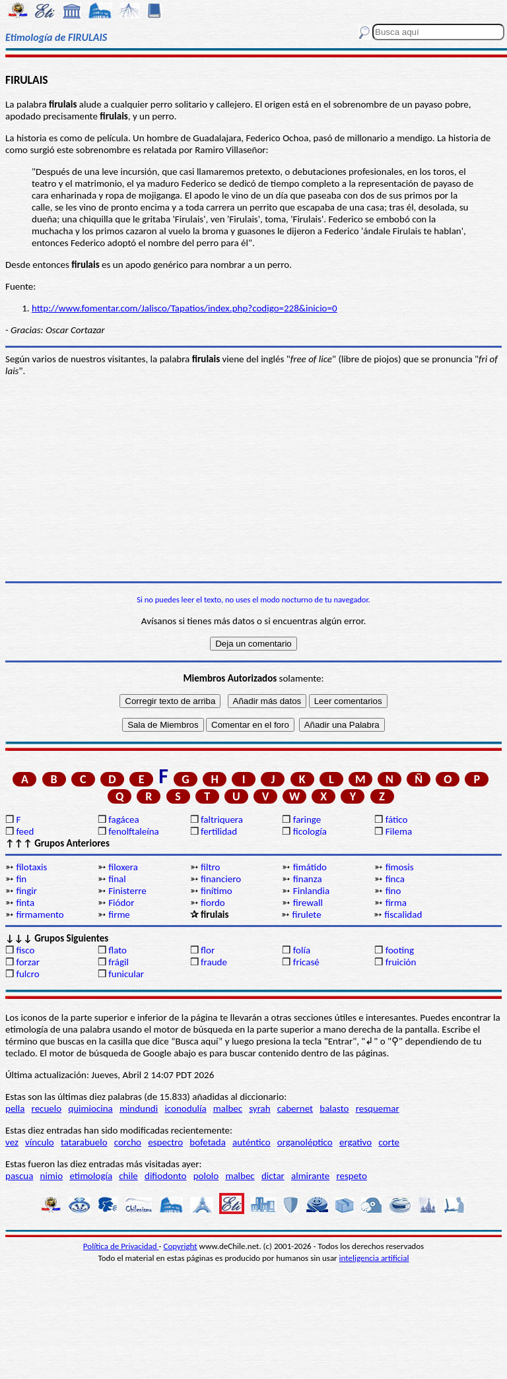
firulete (306, 914)
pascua (19, 1176)
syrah (259, 1108)
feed (25, 831)
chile (128, 1176)
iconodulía (185, 1108)
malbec (227, 1108)
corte (388, 1142)
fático (397, 819)
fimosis (400, 867)
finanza (307, 879)
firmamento (39, 914)
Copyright (180, 1246)
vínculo (39, 1142)
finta (25, 903)
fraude (214, 962)
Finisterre (127, 891)
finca (395, 879)
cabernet (295, 1108)
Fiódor (121, 903)
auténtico (251, 1142)
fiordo (213, 903)
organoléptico (305, 1142)
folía (301, 950)
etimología (90, 1176)
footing (400, 950)
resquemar (377, 1108)
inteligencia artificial (374, 1258)
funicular (126, 974)
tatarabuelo (84, 1142)
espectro (165, 1142)
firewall (308, 903)
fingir (26, 891)
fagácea (123, 819)
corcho (127, 1142)
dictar (273, 1176)
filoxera (123, 867)
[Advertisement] (253, 479)
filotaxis (31, 867)
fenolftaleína (133, 831)
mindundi (138, 1108)
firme (119, 914)
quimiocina (90, 1108)
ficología (310, 831)
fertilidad (219, 831)
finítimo (216, 891)
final (116, 879)
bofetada (207, 1142)
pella (14, 1108)
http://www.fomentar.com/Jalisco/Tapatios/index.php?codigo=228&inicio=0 (184, 308)
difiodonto (166, 1176)
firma (396, 903)
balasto (334, 1108)
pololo (206, 1176)
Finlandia (311, 891)
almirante (310, 1176)
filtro (210, 867)
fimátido (310, 867)
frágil (118, 962)
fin (21, 879)
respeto (351, 1176)
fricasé (306, 962)
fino (393, 891)
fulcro (27, 974)
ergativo (355, 1142)
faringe (307, 819)
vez (11, 1142)
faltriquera (222, 819)
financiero (221, 879)
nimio (51, 1176)
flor (208, 950)
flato (117, 950)
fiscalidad (403, 914)
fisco (25, 950)
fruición (401, 962)
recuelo (47, 1108)
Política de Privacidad (121, 1246)
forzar (28, 962)
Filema (399, 831)
